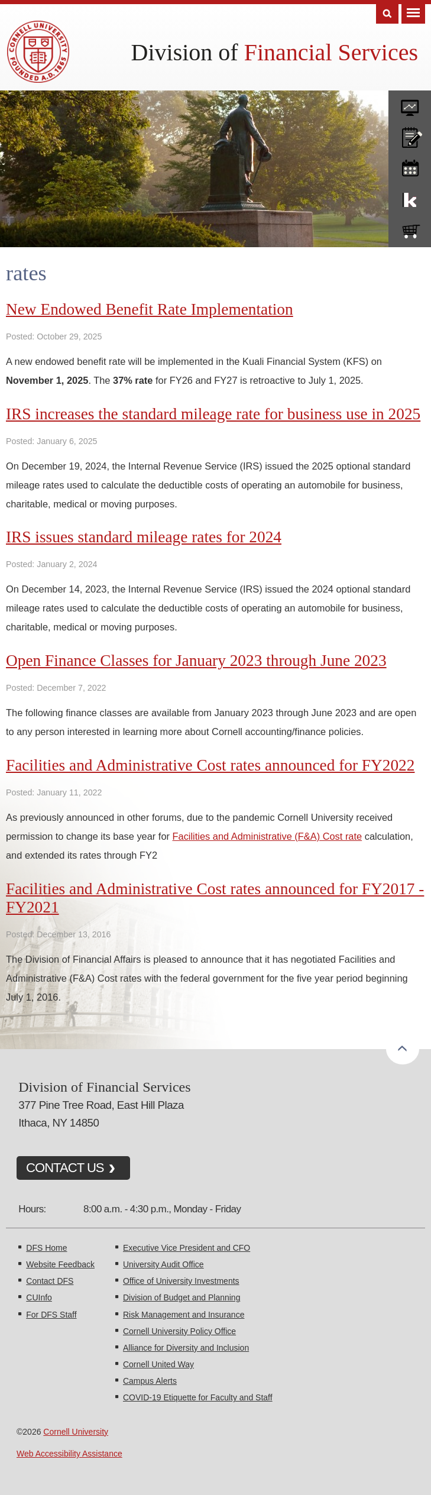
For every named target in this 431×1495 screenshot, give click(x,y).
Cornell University (75, 1431)
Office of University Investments (181, 1281)
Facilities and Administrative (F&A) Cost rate (267, 836)
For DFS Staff (51, 1314)
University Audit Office (163, 1264)
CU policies (409, 135)
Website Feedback (60, 1264)
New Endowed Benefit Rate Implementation (149, 309)
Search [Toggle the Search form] (387, 14)
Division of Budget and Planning (181, 1297)
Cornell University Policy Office (179, 1331)
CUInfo (39, 1297)
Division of (274, 52)
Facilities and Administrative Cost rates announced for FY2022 (210, 765)
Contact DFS (49, 1281)
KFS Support (409, 198)
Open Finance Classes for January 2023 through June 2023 (196, 660)
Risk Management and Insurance (183, 1314)
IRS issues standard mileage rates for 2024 (143, 537)
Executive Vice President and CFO (186, 1248)
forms (409, 103)
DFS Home (46, 1248)
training (409, 166)
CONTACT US (65, 1167)
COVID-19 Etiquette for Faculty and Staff (198, 1397)
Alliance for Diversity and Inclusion (186, 1347)
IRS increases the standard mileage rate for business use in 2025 (213, 414)
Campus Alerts (150, 1381)
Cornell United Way (158, 1364)
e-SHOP (409, 229)
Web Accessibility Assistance (69, 1453)
